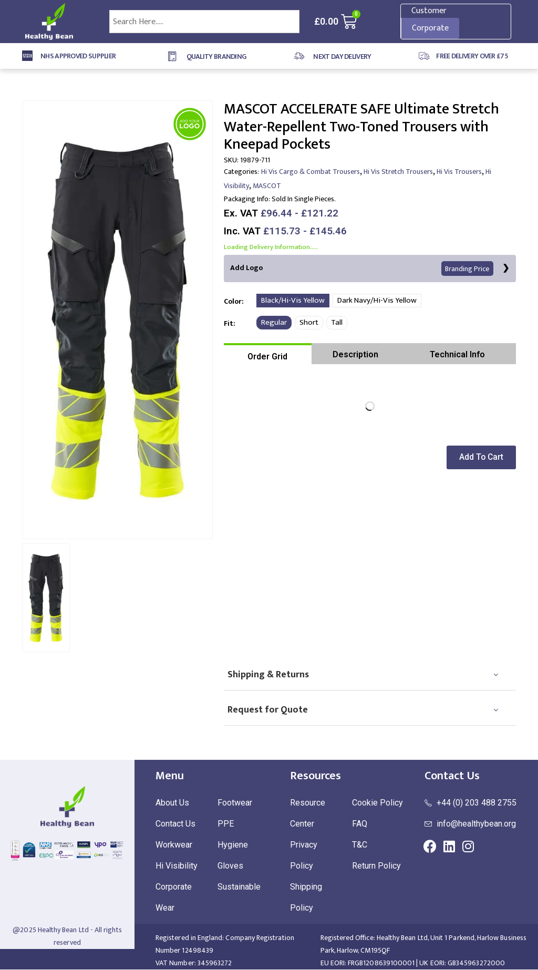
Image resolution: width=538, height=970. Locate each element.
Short (308, 322)
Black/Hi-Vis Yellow (293, 300)
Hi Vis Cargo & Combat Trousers (310, 172)
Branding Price (468, 269)
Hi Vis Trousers (459, 172)
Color (233, 301)
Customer (429, 11)
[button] (483, 458)
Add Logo (362, 268)
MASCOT (267, 186)
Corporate (430, 28)
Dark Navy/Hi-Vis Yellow (377, 300)
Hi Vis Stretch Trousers (398, 172)
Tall (337, 322)
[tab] (268, 354)
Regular (274, 322)
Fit (228, 323)
